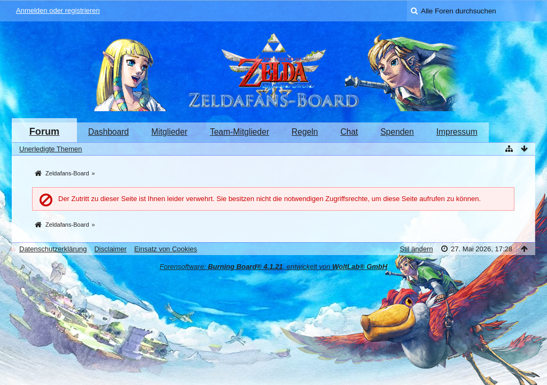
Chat (349, 131)
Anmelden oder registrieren (58, 10)
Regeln (305, 131)
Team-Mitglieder (239, 131)
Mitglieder (169, 131)
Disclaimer (110, 249)
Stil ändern (416, 249)
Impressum (457, 131)
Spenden (396, 131)
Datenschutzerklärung (53, 249)
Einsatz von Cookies (165, 249)
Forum (44, 131)
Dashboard (108, 131)
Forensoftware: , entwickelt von (273, 267)
